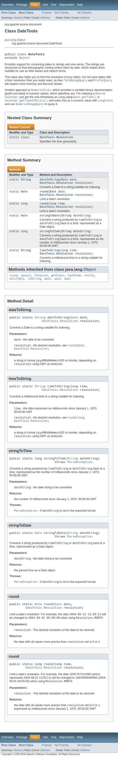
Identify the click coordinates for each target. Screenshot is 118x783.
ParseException (79, 479)
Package (21, 4)
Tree (54, 4)
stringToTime (50, 239)
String (26, 183)
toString (34, 288)
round (44, 196)
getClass (58, 285)
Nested (18, 17)
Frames (47, 12)
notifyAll (16, 288)
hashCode (74, 285)
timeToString (50, 259)
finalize (41, 285)
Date (64, 183)
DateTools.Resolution (56, 140)
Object (24, 59)
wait (47, 288)
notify (89, 285)
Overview (7, 4)
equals (26, 285)
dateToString (50, 183)
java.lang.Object (15, 40)
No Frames (62, 12)
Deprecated (66, 4)
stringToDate (50, 222)
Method (45, 17)
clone (13, 285)
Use (45, 4)
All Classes (84, 12)
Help (80, 4)
